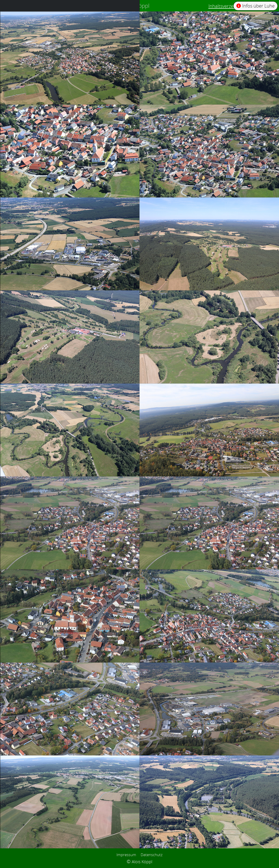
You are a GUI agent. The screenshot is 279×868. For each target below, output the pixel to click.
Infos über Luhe (255, 6)
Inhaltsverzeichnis (226, 6)
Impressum (126, 854)
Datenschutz (152, 854)
